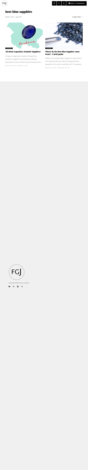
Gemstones (9, 48)
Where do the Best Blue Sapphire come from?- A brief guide (62, 53)
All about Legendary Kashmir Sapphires (23, 51)
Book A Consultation (76, 3)
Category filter (77, 17)
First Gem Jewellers (10, 65)
